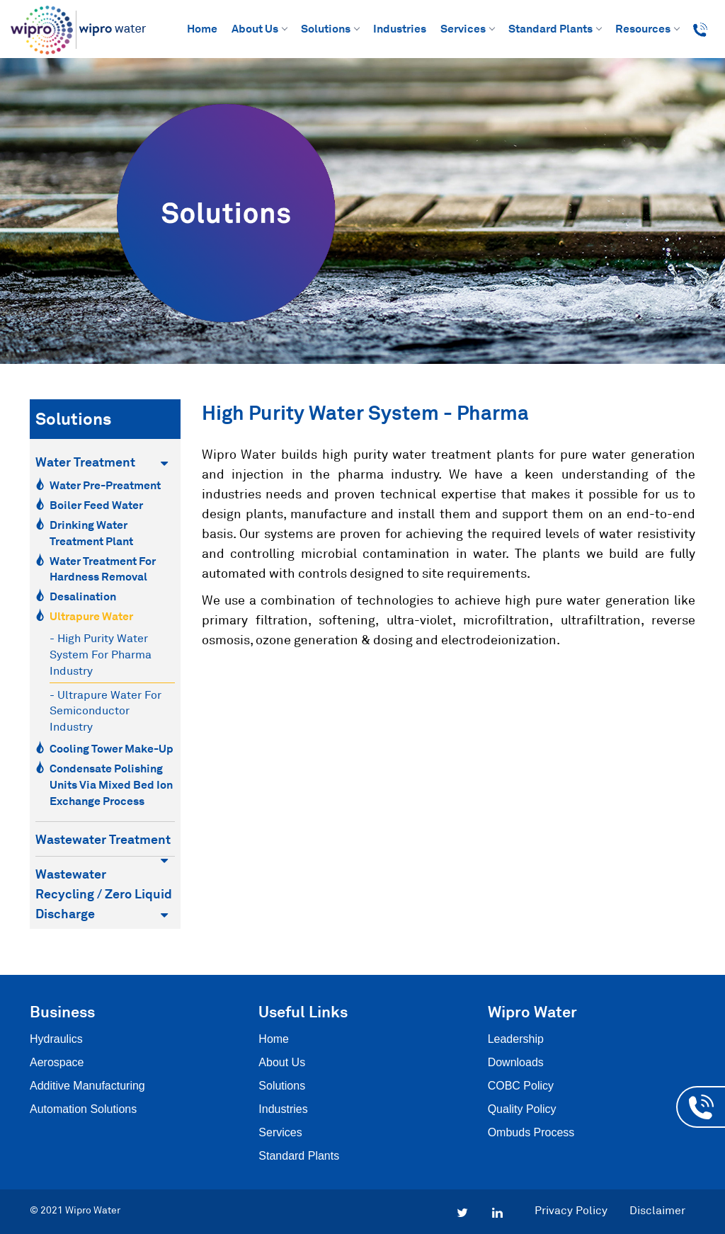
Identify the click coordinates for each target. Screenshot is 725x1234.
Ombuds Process (531, 1132)
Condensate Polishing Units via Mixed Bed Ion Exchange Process (111, 784)
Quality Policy (522, 1109)
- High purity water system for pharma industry (101, 654)
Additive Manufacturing (87, 1086)
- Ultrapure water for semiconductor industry (105, 710)
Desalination (83, 596)
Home (202, 28)
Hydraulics (56, 1039)
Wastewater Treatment (103, 840)
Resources (647, 28)
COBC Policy (521, 1086)
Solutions (330, 28)
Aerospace (57, 1062)
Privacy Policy (571, 1210)
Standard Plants (554, 28)
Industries (399, 28)
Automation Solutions (83, 1109)
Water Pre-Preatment (105, 485)
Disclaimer (657, 1210)
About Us (259, 28)
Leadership (516, 1039)
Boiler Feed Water (96, 505)
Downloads (516, 1062)
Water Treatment (101, 462)
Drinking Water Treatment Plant (91, 533)
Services (467, 28)
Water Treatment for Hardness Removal (103, 569)
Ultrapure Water (91, 616)
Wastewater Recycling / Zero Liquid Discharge (103, 894)
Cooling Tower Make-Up (111, 748)
